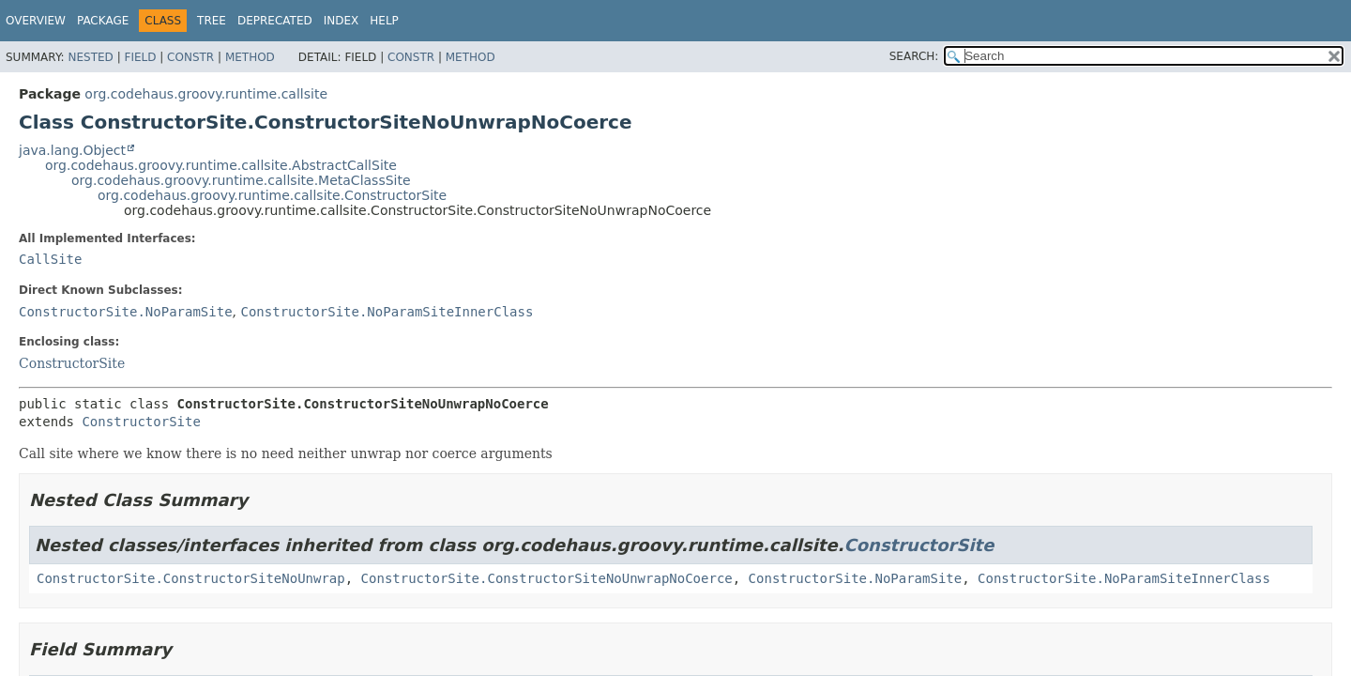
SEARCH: (914, 56)
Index (341, 20)
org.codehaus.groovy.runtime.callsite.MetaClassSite (241, 180)
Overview (36, 20)
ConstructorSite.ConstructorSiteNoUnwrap (191, 578)
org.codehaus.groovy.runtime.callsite (205, 93)
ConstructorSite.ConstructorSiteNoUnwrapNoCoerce (547, 578)
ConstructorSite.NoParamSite (126, 311)
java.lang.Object (72, 150)
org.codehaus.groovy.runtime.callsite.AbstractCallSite (221, 165)
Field (140, 57)
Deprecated (274, 20)
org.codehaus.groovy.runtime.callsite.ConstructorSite (272, 195)
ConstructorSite (72, 363)
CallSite (50, 259)
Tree (211, 20)
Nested (90, 57)
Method (250, 57)
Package (103, 20)
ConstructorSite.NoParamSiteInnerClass (386, 311)
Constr (190, 57)
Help (384, 20)
